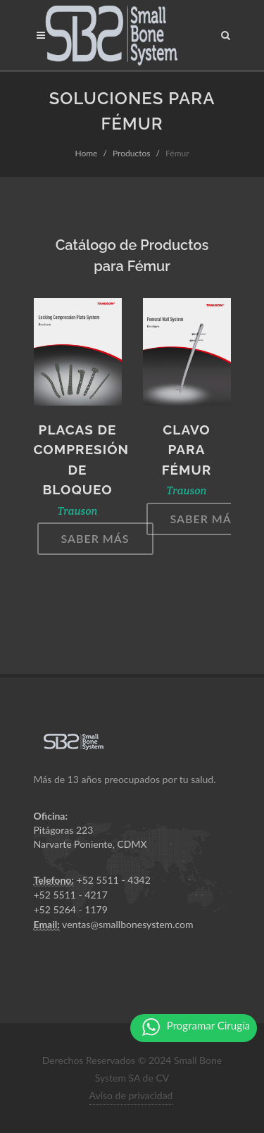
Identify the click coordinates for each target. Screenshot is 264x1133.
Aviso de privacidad (131, 1095)
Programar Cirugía (196, 1027)
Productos (131, 153)
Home (86, 153)
